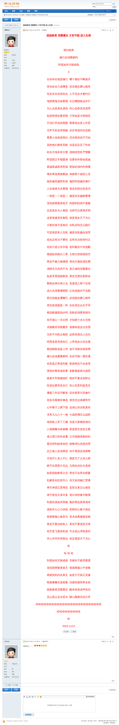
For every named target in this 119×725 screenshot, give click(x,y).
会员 (21, 11)
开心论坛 (8, 15)
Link (32, 697)
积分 (5, 63)
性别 (5, 65)
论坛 (6, 11)
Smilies (41, 697)
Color (27, 697)
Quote (35, 697)
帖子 (5, 60)
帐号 (94, 4)
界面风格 (112, 723)
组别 (5, 55)
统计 (95, 721)
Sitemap (100, 721)
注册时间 (6, 68)
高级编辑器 (90, 696)
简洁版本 (106, 723)
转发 (74, 631)
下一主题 (15, 685)
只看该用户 (45, 641)
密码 (94, 6)
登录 (66, 705)
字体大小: (104, 30)
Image (30, 697)
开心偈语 (21, 15)
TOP (113, 637)
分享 (67, 631)
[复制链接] (57, 25)
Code (38, 697)
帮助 (36, 11)
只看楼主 (44, 30)
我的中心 (108, 11)
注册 (113, 4)
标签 (13, 11)
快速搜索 (90, 15)
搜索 (28, 11)
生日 (5, 57)
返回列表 (113, 20)
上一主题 (8, 685)
